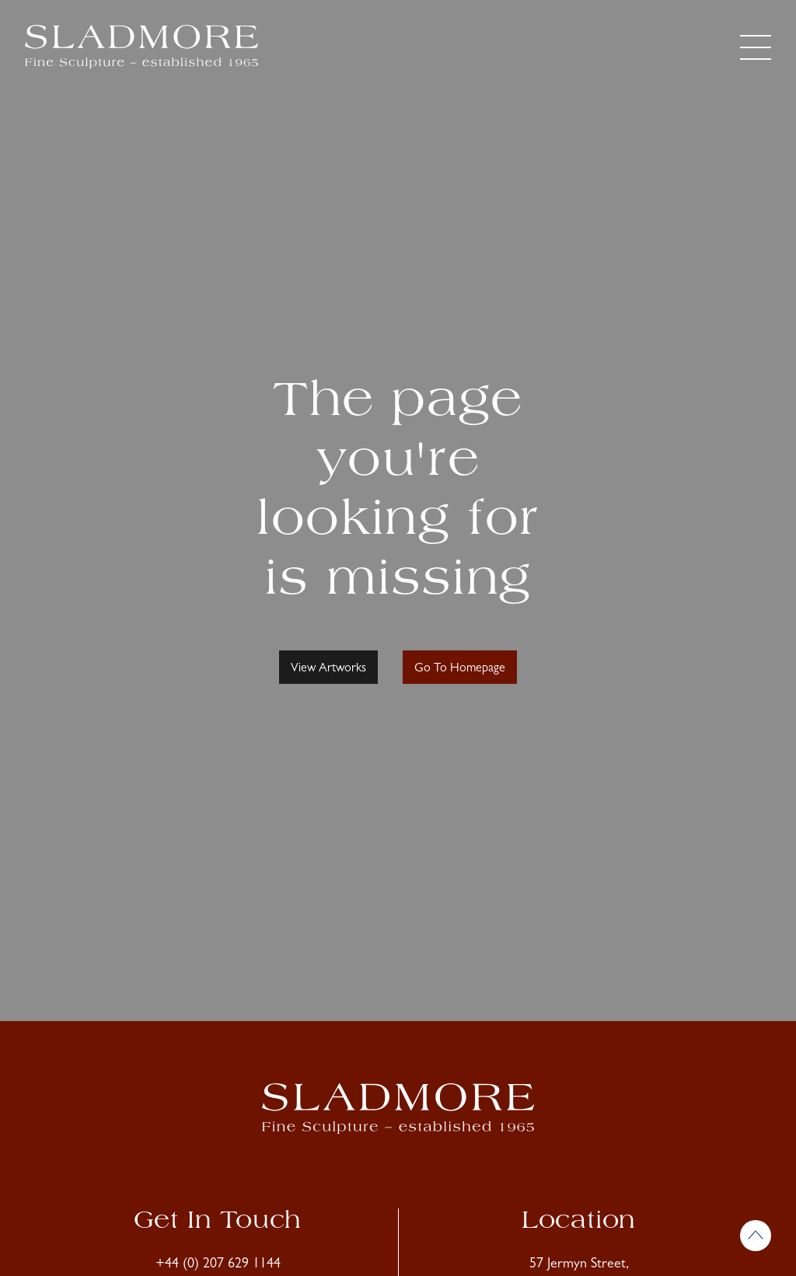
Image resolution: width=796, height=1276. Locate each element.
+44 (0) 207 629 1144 (218, 1265)
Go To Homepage (459, 669)
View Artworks (328, 669)
